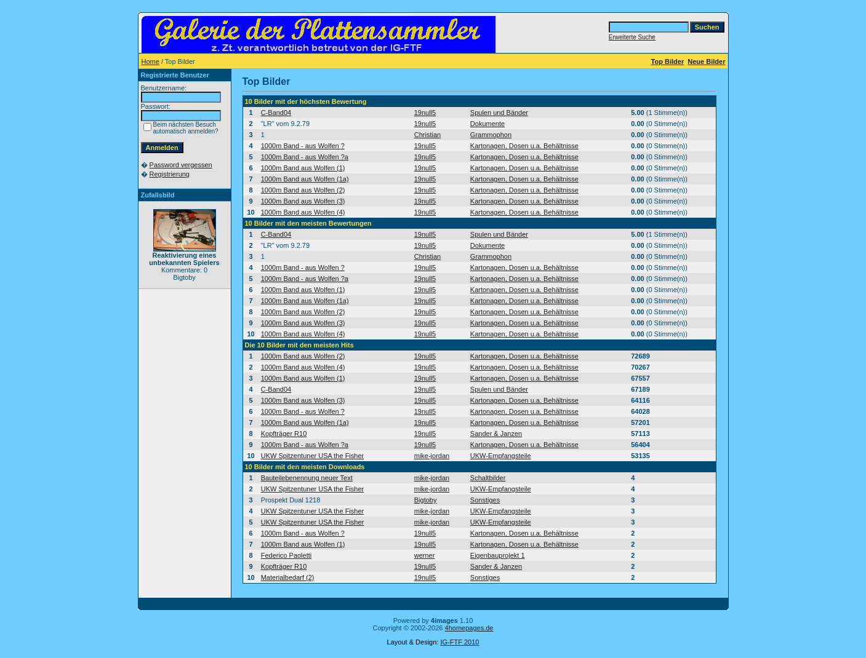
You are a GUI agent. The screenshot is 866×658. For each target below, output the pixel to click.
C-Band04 (276, 112)
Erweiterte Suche (632, 37)
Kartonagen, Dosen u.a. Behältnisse (524, 145)
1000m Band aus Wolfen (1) (303, 168)
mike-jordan (431, 455)
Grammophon (490, 134)
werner (424, 555)
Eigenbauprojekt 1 (497, 555)
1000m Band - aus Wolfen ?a (304, 157)
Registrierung (170, 174)
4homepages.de (469, 628)
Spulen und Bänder (499, 112)
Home (150, 61)
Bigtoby (425, 500)
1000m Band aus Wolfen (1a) (305, 179)
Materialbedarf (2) (288, 577)
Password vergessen (181, 164)
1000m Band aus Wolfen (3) (303, 201)
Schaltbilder (487, 478)
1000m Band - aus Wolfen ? (303, 145)
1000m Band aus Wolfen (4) (303, 212)
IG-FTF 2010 (459, 642)
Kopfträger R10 (284, 433)
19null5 (425, 112)
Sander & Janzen (496, 433)
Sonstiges (485, 500)
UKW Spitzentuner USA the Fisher (312, 455)
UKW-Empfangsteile (500, 455)
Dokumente (487, 123)
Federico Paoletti (286, 555)
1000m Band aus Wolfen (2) (303, 190)
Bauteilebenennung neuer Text (307, 478)
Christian (427, 134)
